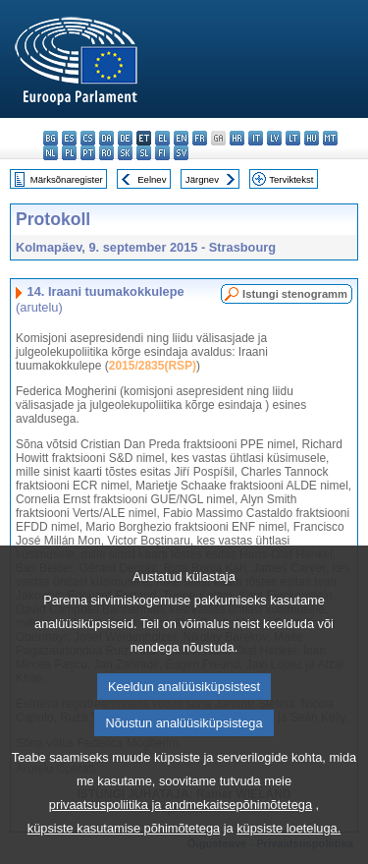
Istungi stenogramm (294, 294)
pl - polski (69, 152)
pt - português (87, 152)
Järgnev (202, 179)
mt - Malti (330, 138)
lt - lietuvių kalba (293, 138)
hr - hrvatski (237, 138)
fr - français (199, 138)
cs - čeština (87, 138)
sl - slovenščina (143, 152)
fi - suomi (162, 152)
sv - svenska (181, 152)
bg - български (50, 138)
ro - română (106, 152)
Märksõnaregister (66, 179)
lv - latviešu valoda (274, 138)
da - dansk (106, 138)
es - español (69, 138)
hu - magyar (311, 138)
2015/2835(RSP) (152, 366)
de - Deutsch (125, 138)
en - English (181, 138)
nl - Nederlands (50, 152)
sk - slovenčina (125, 152)
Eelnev (151, 179)
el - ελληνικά (162, 138)
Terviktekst (291, 179)
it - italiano (255, 138)
